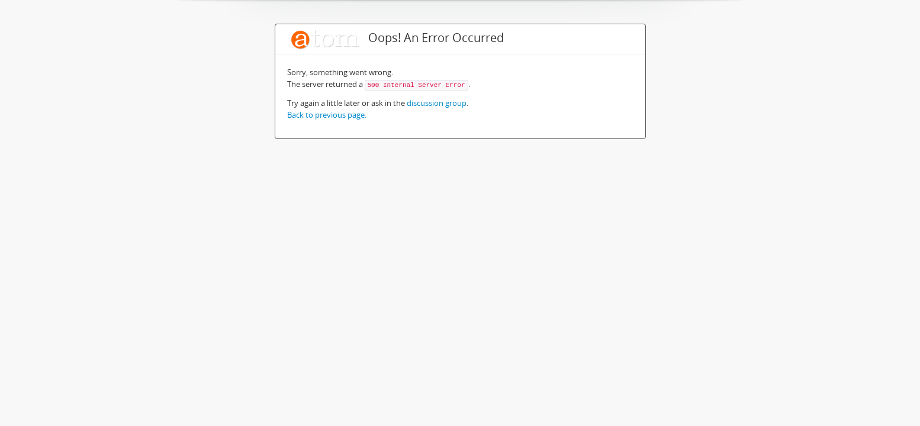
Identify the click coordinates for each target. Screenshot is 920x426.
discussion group (437, 103)
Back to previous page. (326, 114)
